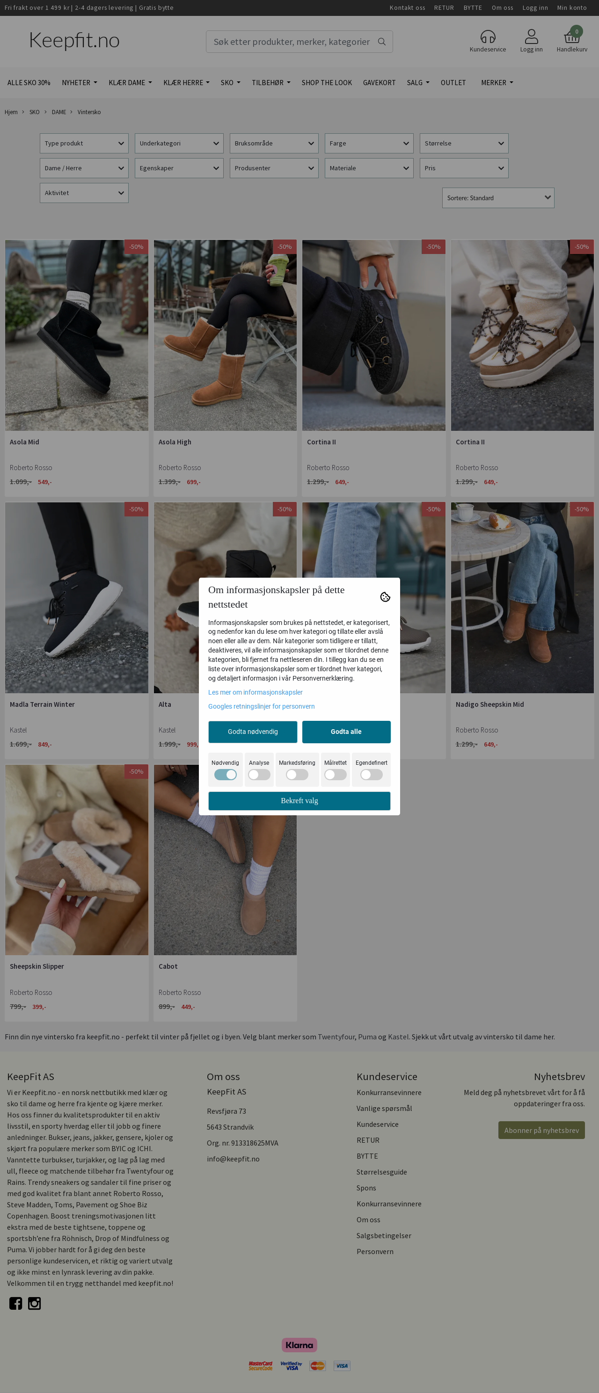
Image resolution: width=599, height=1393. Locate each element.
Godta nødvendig (253, 731)
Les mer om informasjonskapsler (255, 692)
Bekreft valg (299, 801)
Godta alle (346, 731)
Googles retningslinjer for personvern (261, 706)
